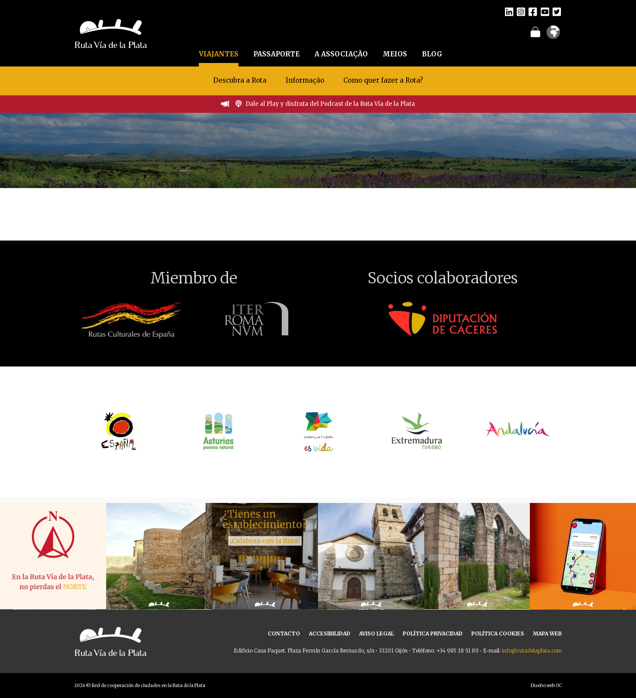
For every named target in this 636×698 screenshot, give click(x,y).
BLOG (432, 54)
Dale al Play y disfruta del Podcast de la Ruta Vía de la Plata (330, 104)
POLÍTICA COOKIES (497, 633)
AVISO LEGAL (376, 633)
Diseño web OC (546, 685)
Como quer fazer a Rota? (383, 80)
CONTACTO (284, 633)
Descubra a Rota (239, 80)
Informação (305, 80)
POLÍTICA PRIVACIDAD (433, 633)
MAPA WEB (547, 633)
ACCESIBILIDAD (329, 633)
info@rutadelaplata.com (532, 650)
